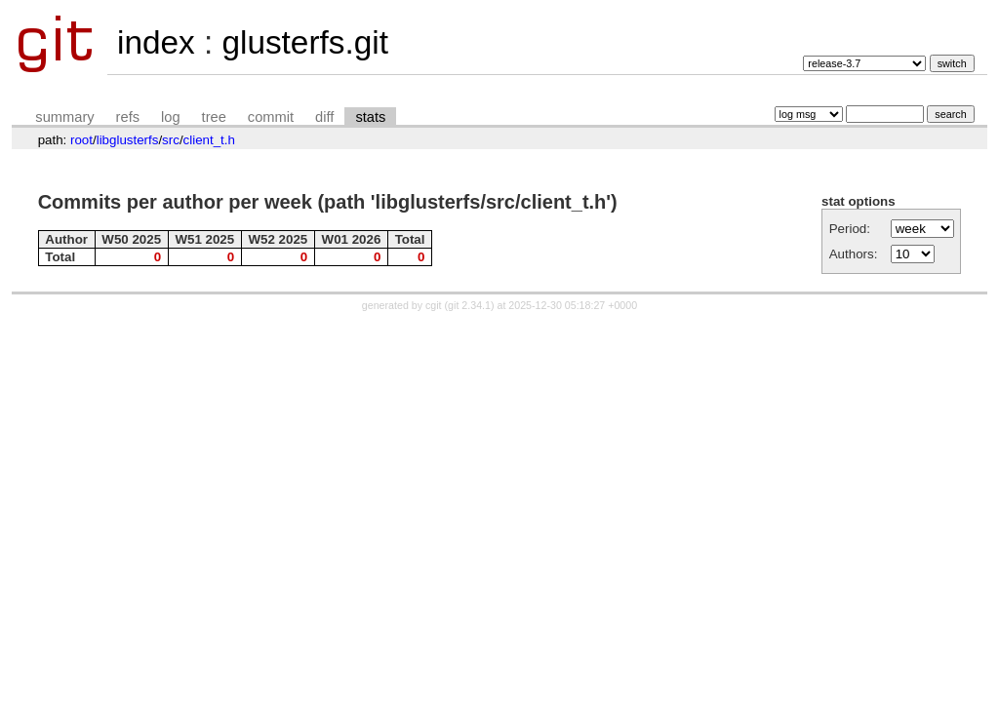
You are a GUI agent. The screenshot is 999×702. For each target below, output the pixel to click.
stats (370, 117)
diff (324, 117)
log (170, 117)
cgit (435, 305)
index (156, 42)
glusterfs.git (304, 42)
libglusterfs (128, 140)
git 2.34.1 (469, 305)
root (81, 140)
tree (214, 117)
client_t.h (209, 140)
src (171, 140)
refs (128, 117)
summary (64, 117)
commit (271, 117)
